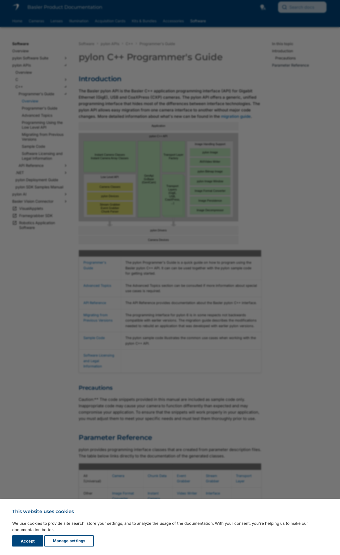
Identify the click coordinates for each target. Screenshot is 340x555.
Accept (28, 541)
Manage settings (69, 541)
